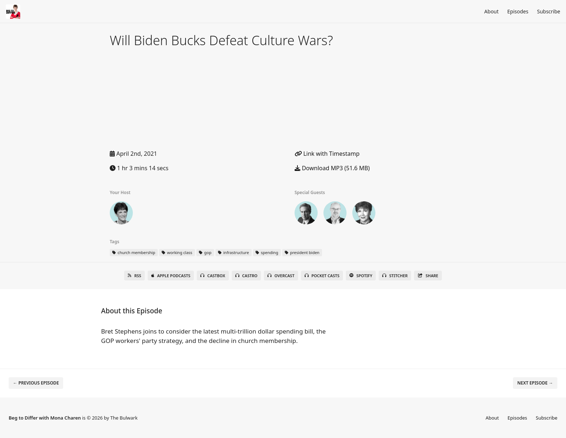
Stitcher (395, 275)
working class (177, 252)
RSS (134, 275)
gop (205, 252)
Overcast (280, 275)
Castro (246, 275)
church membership (133, 252)
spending (267, 252)
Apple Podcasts (170, 275)
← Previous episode (36, 383)
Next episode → (535, 383)
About (491, 11)
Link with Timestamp (327, 154)
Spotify (360, 275)
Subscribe (548, 11)
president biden (302, 252)
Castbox (212, 275)
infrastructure (233, 252)
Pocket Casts (322, 275)
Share (428, 275)
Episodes (517, 11)
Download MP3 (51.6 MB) (332, 168)
